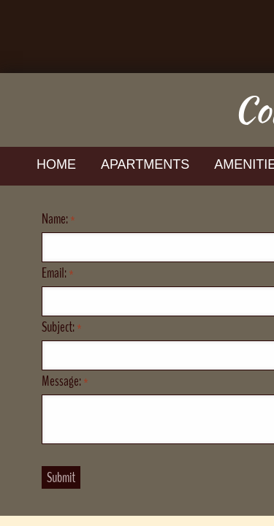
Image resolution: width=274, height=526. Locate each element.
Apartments (145, 164)
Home (56, 164)
